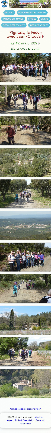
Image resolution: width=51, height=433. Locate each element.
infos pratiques (39, 24)
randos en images (13, 18)
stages (32, 18)
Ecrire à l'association (24, 420)
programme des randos (32, 12)
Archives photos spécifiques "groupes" (25, 409)
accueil (9, 12)
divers (44, 18)
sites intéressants (14, 24)
